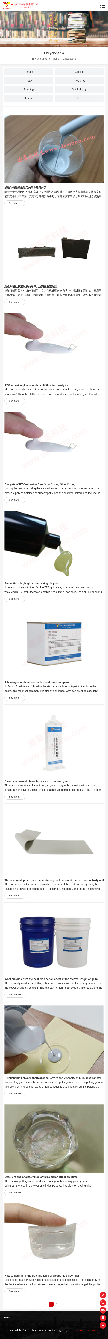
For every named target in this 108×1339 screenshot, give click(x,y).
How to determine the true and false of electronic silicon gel (41, 1275)
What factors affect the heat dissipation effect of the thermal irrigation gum (51, 979)
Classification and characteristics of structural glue (36, 781)
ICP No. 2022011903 (85, 1330)
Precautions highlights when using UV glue (31, 583)
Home (56, 58)
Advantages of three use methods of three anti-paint (36, 682)
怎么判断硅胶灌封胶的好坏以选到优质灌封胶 (30, 286)
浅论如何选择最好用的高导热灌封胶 (25, 187)
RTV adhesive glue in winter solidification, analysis (36, 385)
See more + (15, 203)
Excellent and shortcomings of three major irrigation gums (40, 1176)
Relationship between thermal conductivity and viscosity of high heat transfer (52, 1077)
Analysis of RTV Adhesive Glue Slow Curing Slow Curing (39, 484)
